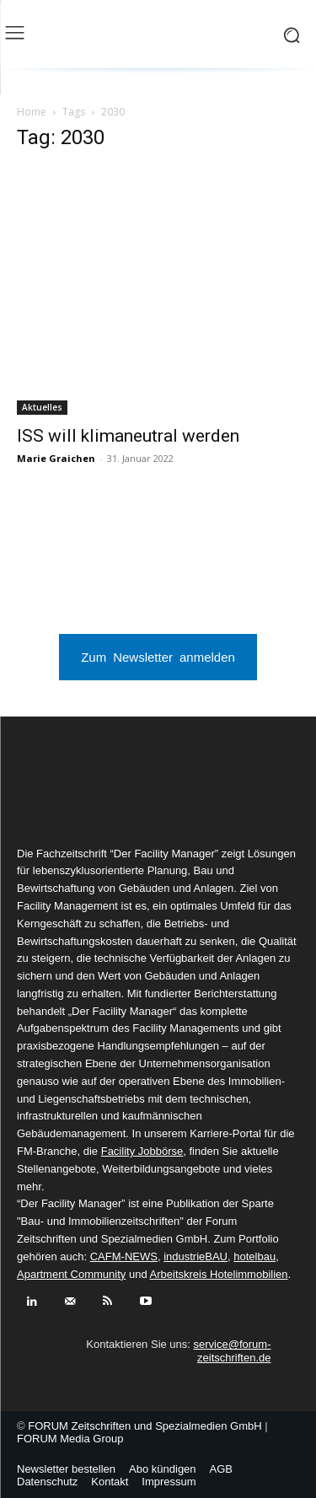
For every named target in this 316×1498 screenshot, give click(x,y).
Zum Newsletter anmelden (158, 656)
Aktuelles (42, 407)
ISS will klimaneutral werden (128, 436)
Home (31, 112)
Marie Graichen (56, 458)
